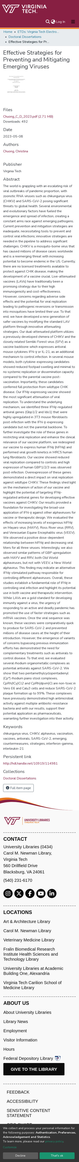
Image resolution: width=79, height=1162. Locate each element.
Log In (61, 21)
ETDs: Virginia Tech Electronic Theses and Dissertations (38, 32)
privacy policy (54, 1141)
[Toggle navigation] (73, 22)
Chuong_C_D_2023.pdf (28, 116)
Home (7, 32)
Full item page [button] (18, 788)
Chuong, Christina (15, 151)
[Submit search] (47, 21)
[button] (53, 21)
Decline (20, 1156)
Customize (10, 1147)
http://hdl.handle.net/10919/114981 (30, 763)
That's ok (57, 1156)
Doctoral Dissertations (25, 37)
